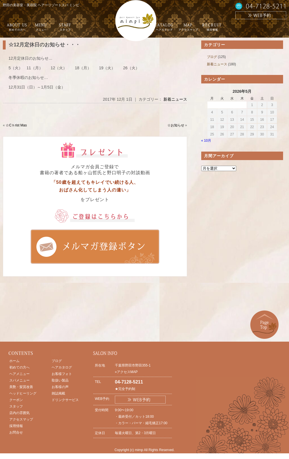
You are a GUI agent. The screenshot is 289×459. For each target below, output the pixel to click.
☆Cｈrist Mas (16, 125)
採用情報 (16, 426)
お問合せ (16, 432)
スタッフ (16, 406)
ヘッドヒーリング (22, 393)
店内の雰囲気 (19, 413)
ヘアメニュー (19, 374)
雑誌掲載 (58, 393)
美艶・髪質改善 (21, 387)
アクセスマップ (21, 419)
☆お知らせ (175, 125)
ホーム (14, 361)
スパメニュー (19, 380)
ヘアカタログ (62, 367)
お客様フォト (62, 374)
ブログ (212, 57)
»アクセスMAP (126, 372)
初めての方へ (19, 367)
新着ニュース (175, 99)
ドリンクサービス (65, 400)
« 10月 (206, 141)
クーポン (16, 400)
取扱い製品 (60, 380)
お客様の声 (60, 387)
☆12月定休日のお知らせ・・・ (44, 45)
